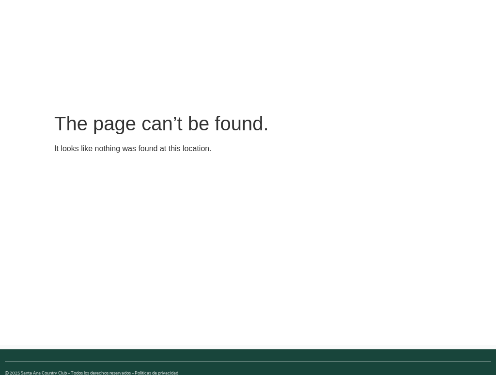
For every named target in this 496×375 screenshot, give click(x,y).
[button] (242, 81)
